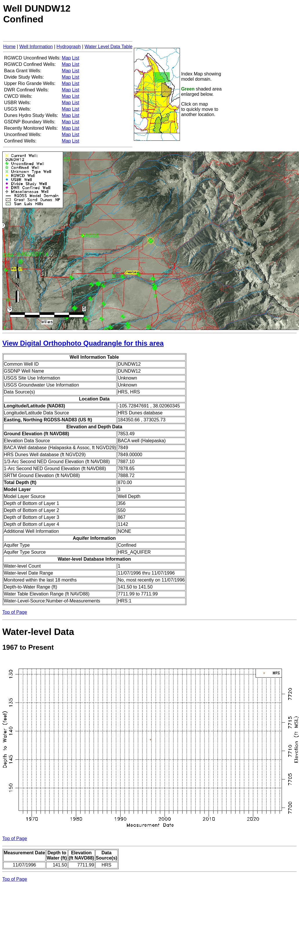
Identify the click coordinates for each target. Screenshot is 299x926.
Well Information (36, 46)
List (75, 57)
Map (66, 57)
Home (9, 46)
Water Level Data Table (108, 46)
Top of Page (14, 612)
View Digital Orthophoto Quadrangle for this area (83, 343)
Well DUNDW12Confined (36, 13)
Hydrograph (68, 46)
